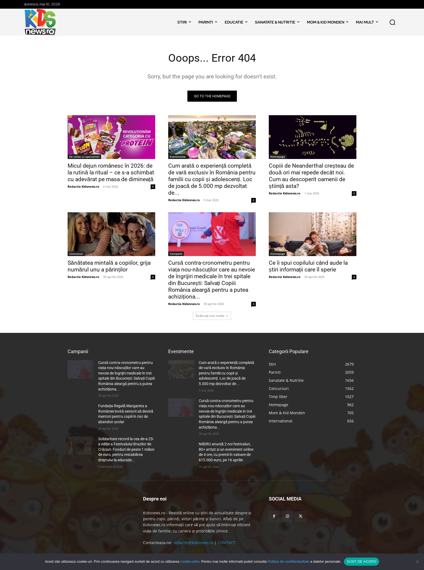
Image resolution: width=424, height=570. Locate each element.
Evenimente (178, 156)
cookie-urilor (189, 561)
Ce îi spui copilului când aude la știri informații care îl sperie (308, 266)
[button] (392, 22)
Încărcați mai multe (212, 315)
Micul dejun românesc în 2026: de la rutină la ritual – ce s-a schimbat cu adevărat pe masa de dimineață (111, 173)
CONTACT (226, 542)
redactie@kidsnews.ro (193, 542)
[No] (417, 561)
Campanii (176, 254)
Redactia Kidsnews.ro (83, 186)
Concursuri (76, 254)
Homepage (277, 156)
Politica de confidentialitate (288, 561)
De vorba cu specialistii (84, 156)
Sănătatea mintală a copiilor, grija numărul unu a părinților (109, 266)
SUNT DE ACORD (361, 561)
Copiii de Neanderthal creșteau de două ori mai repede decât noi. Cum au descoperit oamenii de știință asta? (311, 176)
